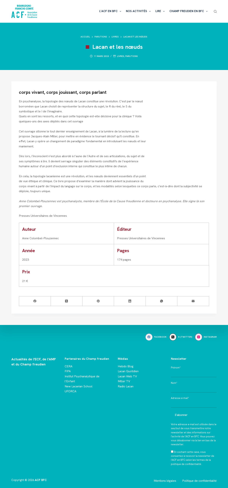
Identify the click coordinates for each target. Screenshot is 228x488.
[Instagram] (206, 337)
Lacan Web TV (127, 376)
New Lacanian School (78, 386)
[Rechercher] (215, 11)
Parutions (131, 56)
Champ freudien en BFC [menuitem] (189, 11)
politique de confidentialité (186, 464)
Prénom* (176, 367)
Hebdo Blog (125, 366)
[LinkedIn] (130, 301)
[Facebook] (35, 301)
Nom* (174, 383)
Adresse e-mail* (180, 398)
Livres (120, 56)
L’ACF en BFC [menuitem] (111, 11)
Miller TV (124, 381)
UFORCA (70, 391)
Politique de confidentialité (199, 481)
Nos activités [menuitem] (139, 11)
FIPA (68, 371)
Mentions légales (165, 481)
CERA (68, 366)
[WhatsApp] (161, 301)
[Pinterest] (98, 301)
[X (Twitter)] (66, 301)
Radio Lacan (125, 386)
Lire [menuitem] (160, 11)
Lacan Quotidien (128, 371)
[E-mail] (193, 301)
